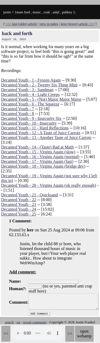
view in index (48, 24)
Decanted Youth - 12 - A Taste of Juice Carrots (40, 132)
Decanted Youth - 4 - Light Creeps (30, 94)
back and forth (17, 33)
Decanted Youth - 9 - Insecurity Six (31, 118)
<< (5, 333)
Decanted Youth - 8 (17, 113)
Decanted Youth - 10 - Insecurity (29, 123)
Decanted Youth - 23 (18, 204)
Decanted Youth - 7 (17, 109)
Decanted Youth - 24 (18, 209)
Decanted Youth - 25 (18, 214)
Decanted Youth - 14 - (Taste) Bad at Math (37, 147)
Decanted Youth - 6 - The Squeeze (30, 104)
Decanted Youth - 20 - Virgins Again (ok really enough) (48, 185)
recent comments (34, 322)
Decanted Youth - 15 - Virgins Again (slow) (38, 152)
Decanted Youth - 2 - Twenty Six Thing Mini (39, 85)
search (9, 322)
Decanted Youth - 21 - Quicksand (29, 195)
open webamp (84, 333)
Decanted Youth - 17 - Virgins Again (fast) (37, 161)
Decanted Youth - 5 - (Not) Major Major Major (41, 99)
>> (69, 333)
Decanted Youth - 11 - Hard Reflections (35, 128)
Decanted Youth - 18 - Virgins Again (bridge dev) (43, 166)
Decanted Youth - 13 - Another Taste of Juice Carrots (46, 137)
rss (18, 322)
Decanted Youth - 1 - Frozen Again (31, 80)
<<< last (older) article (21, 24)
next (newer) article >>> (77, 24)
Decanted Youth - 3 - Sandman (27, 89)
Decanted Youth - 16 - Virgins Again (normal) (40, 156)
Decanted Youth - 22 (18, 199)
